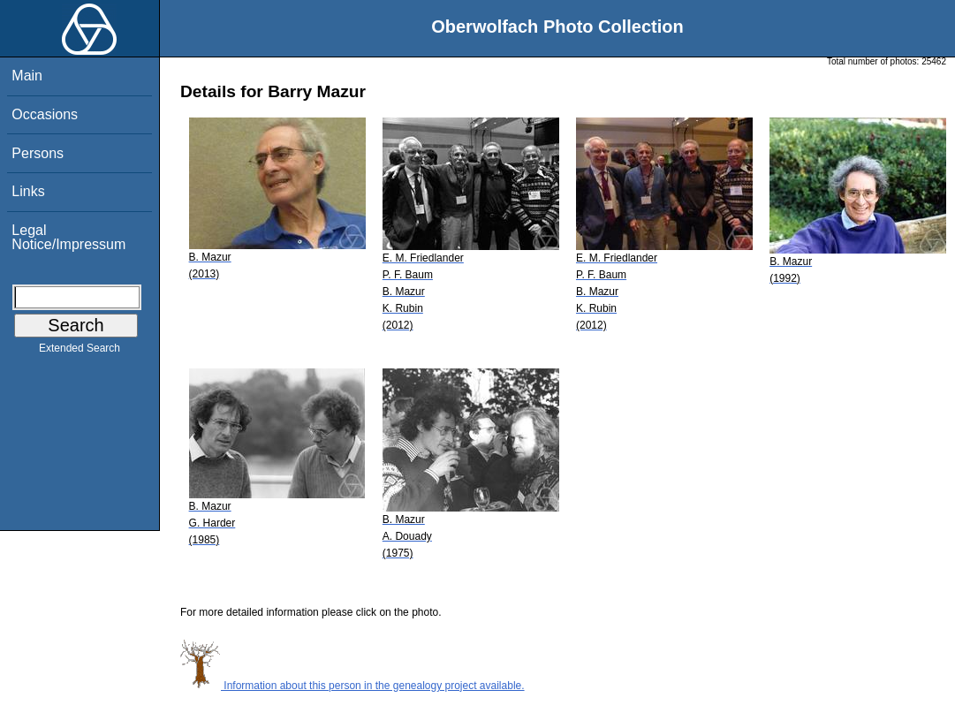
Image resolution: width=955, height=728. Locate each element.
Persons (37, 153)
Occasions (44, 114)
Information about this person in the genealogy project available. (352, 685)
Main (26, 75)
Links (27, 191)
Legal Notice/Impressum (68, 237)
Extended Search (79, 351)
